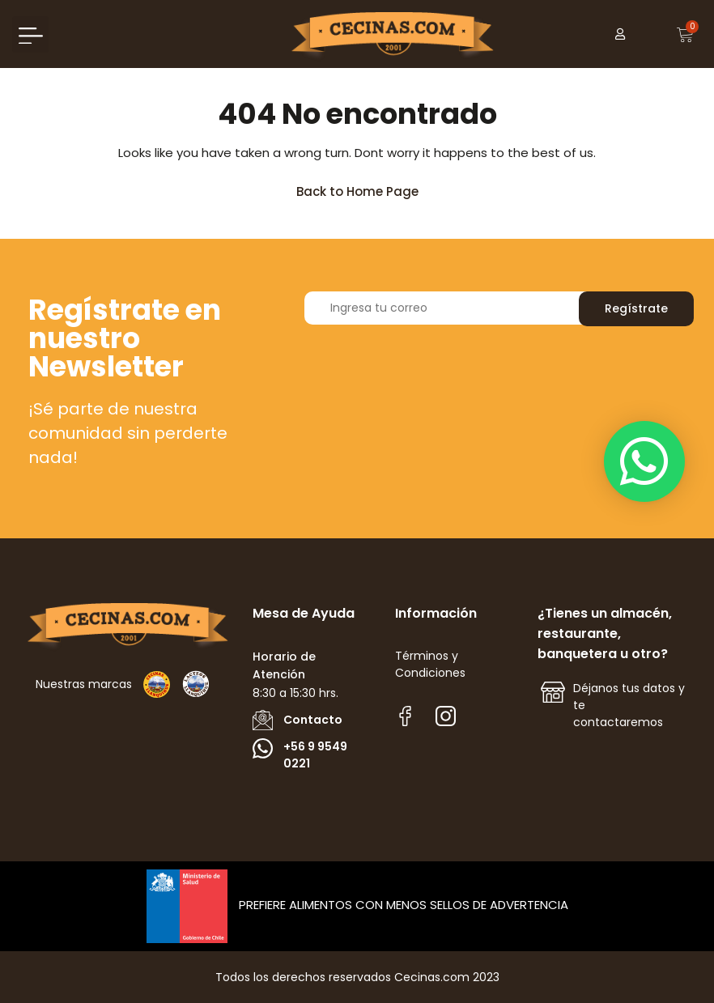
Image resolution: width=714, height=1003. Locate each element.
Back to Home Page (364, 187)
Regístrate (636, 308)
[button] (30, 34)
